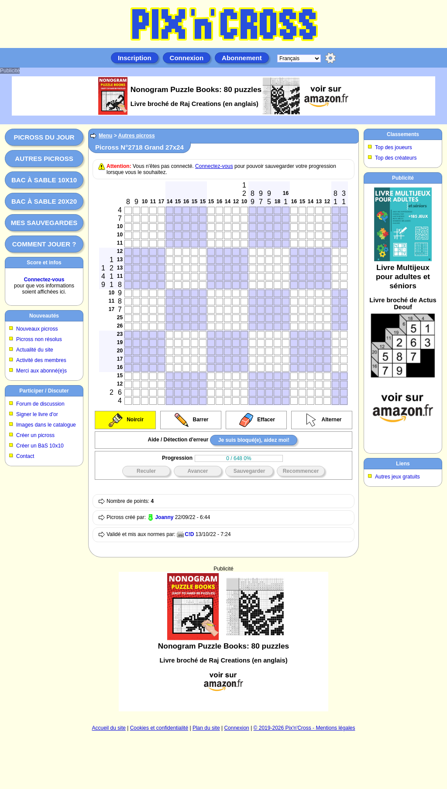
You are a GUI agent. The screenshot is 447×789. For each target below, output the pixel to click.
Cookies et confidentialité (159, 728)
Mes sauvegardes (44, 222)
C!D (189, 534)
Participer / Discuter (44, 391)
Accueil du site (109, 728)
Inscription (134, 57)
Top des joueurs (393, 147)
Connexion (187, 57)
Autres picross (44, 158)
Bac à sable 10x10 (44, 180)
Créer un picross (35, 435)
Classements (403, 134)
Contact (25, 456)
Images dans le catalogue (46, 425)
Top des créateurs (395, 158)
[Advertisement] (223, 615)
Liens (402, 464)
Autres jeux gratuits (397, 477)
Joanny (164, 517)
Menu (105, 136)
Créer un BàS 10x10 (40, 446)
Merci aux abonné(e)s (41, 371)
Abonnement (242, 57)
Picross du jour (44, 137)
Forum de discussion (40, 404)
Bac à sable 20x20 (44, 201)
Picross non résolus (39, 339)
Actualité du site (34, 350)
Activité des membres (41, 360)
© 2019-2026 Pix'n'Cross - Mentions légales (304, 728)
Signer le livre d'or (37, 414)
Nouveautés (44, 316)
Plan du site (206, 728)
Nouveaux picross (37, 329)
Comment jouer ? (44, 244)
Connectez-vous (44, 280)
